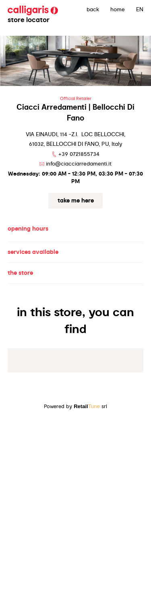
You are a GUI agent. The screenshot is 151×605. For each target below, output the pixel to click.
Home (117, 9)
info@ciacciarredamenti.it (79, 163)
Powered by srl (75, 406)
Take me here (76, 200)
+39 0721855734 (78, 154)
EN (139, 9)
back (93, 9)
